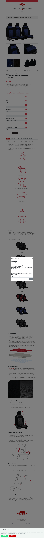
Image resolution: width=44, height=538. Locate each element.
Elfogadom (4, 535)
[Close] (32, 258)
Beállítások (12, 535)
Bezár (31, 279)
